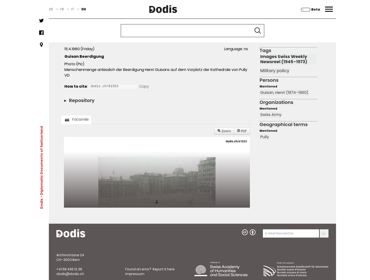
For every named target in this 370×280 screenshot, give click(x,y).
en (83, 9)
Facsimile (76, 119)
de (51, 9)
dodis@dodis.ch (70, 274)
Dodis (41, 203)
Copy (144, 86)
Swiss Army (271, 114)
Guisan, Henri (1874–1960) (284, 92)
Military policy (274, 71)
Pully (264, 137)
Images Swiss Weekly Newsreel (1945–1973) (283, 59)
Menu (328, 6)
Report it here (164, 269)
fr (62, 9)
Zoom (224, 131)
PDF (242, 131)
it (72, 9)
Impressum (134, 274)
